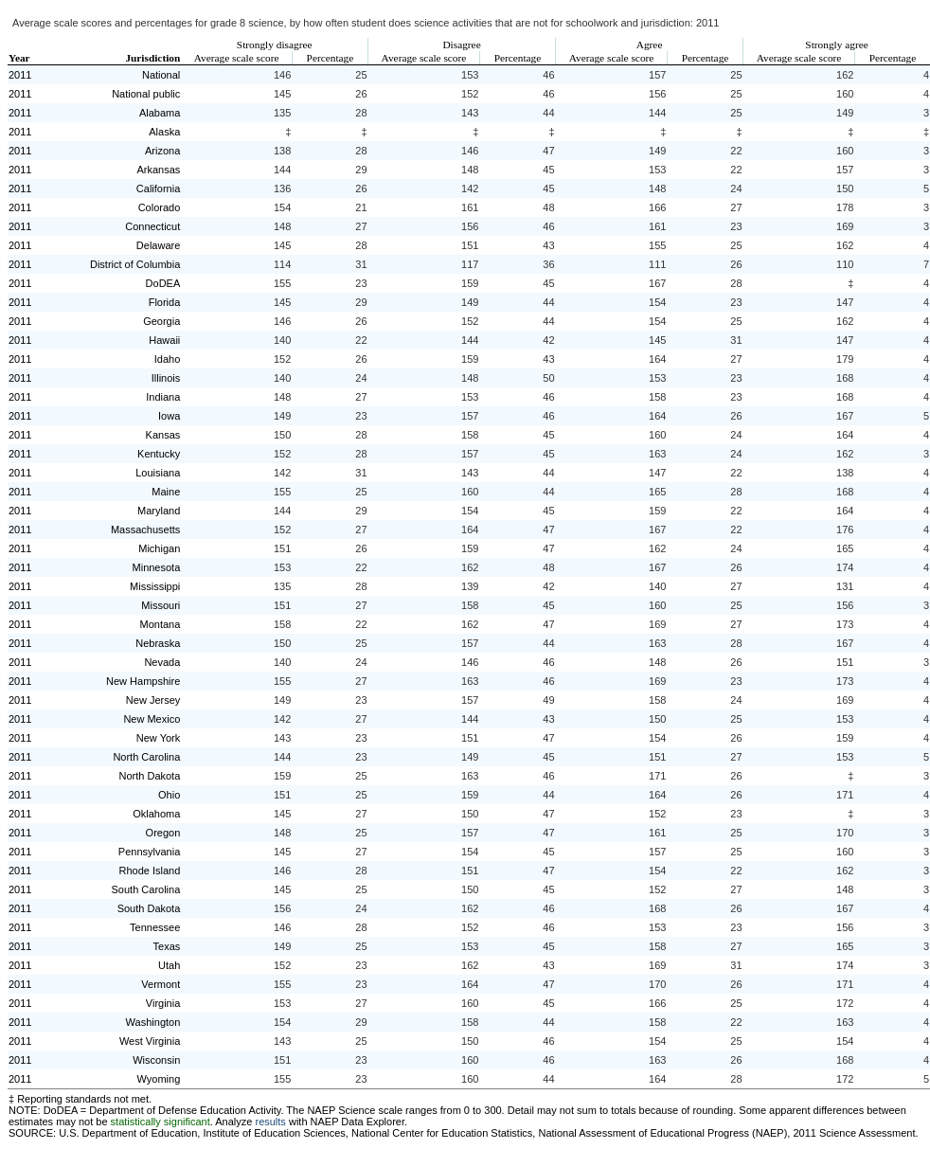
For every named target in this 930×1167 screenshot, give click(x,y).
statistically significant (160, 1121)
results (270, 1121)
